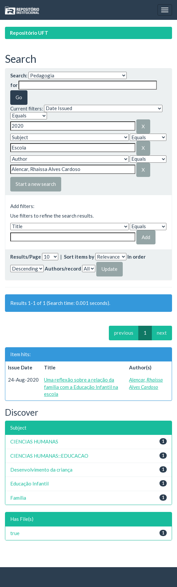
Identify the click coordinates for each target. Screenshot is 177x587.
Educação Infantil (29, 483)
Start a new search (36, 184)
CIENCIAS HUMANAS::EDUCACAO (49, 456)
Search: (18, 75)
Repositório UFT (29, 33)
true (15, 533)
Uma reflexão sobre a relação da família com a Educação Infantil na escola (81, 387)
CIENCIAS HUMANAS (34, 441)
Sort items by (79, 257)
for (14, 85)
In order (136, 257)
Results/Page (25, 257)
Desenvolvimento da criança (41, 470)
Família (18, 498)
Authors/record (63, 269)
